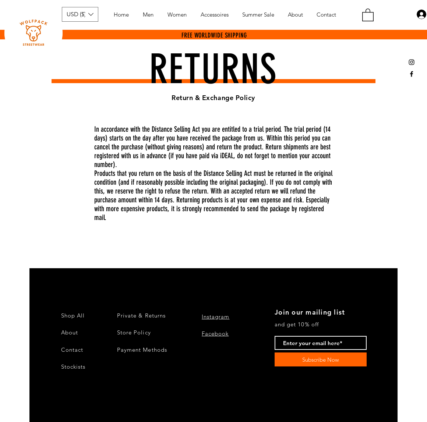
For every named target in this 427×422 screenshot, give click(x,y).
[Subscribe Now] (321, 359)
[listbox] (80, 14)
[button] (80, 14)
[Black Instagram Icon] (411, 62)
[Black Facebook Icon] (411, 74)
